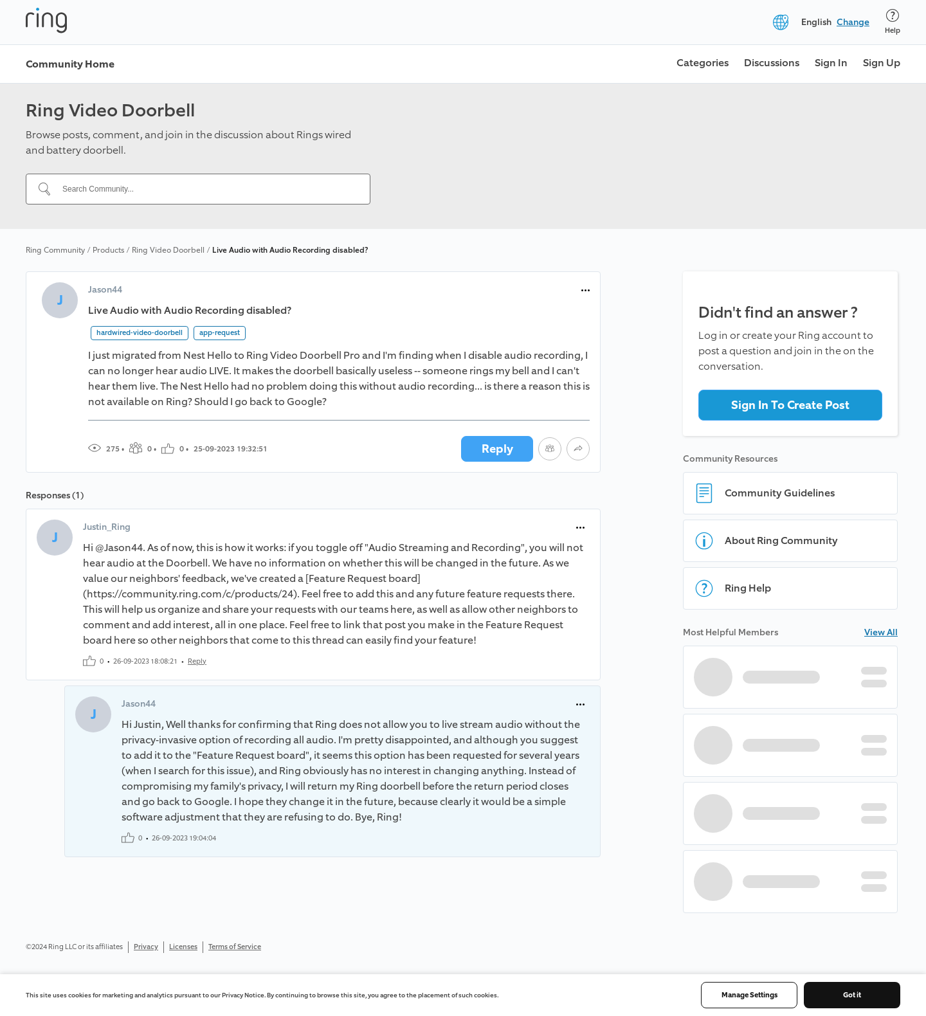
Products (108, 250)
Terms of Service (234, 947)
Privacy (146, 947)
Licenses (183, 947)
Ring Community (55, 250)
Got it (852, 995)
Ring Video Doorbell (168, 250)
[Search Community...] (205, 189)
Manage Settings (749, 995)
